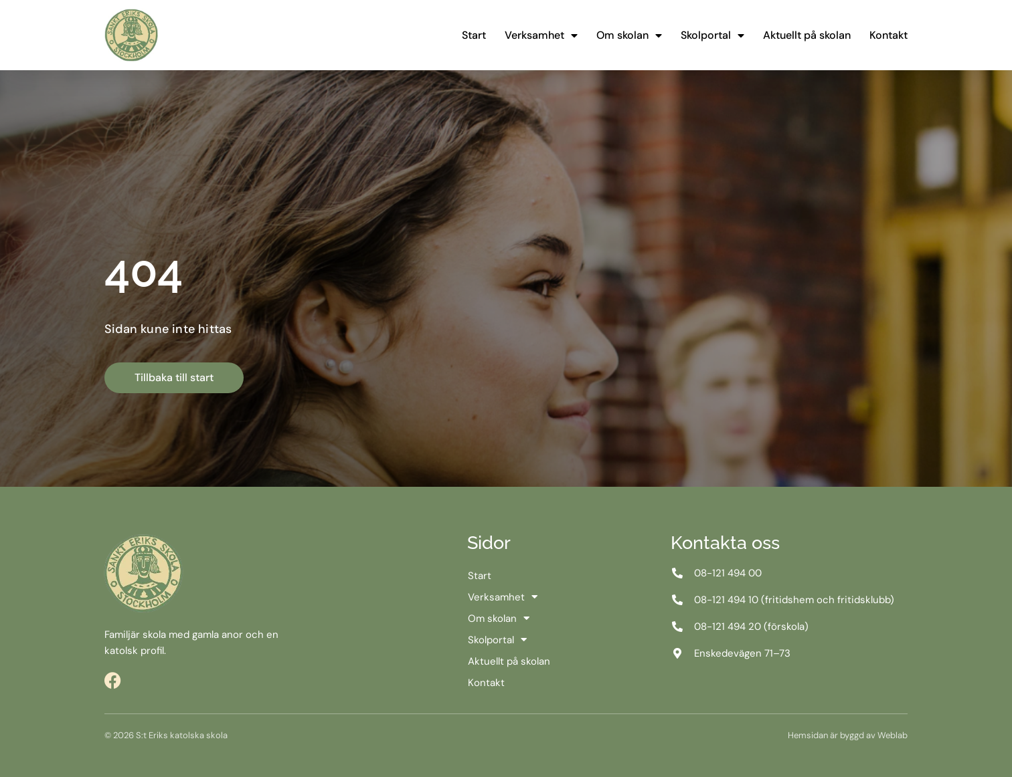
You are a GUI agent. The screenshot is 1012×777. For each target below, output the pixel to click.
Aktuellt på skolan (807, 35)
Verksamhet (541, 35)
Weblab (892, 735)
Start (474, 35)
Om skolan (629, 35)
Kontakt (888, 35)
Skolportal (712, 35)
